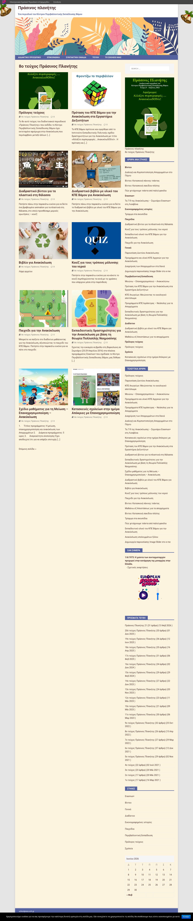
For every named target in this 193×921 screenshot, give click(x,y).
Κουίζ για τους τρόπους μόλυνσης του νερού (146, 229)
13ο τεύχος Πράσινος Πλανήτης (140, 689)
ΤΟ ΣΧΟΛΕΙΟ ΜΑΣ (115, 57)
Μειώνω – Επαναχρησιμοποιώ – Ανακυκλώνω (147, 281)
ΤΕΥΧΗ (97, 57)
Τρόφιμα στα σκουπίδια (136, 214)
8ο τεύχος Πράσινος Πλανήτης (35, 117)
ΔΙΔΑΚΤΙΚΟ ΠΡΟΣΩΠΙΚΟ (30, 57)
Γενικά (128, 248)
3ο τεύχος (130, 770)
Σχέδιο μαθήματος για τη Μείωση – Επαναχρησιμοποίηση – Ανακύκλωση (43, 413)
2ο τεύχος (130, 775)
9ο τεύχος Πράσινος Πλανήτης (139, 723)
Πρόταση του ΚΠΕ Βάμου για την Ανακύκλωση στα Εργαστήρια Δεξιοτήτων (94, 116)
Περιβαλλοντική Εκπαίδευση (139, 276)
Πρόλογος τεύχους (32, 112)
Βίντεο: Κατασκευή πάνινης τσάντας (142, 180)
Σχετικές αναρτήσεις (138, 567)
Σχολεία (129, 352)
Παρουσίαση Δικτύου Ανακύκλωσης (142, 253)
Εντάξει (186, 917)
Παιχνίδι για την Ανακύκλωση (39, 330)
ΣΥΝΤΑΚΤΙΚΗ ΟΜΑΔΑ (77, 57)
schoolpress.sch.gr (26, 911)
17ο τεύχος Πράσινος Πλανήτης (140, 656)
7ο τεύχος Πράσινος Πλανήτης (139, 740)
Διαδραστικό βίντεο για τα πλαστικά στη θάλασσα (149, 224)
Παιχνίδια (129, 219)
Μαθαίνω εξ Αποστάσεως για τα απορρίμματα (147, 337)
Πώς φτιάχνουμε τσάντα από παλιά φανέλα (145, 191)
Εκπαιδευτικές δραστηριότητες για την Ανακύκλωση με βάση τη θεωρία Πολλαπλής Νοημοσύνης (96, 334)
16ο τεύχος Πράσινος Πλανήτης (140, 664)
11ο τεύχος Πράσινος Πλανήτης (140, 714)
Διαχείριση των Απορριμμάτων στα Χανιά (145, 266)
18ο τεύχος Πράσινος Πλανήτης (140, 647)
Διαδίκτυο (130, 323)
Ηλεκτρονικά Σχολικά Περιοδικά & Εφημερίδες (29, 2)
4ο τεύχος (130, 765)
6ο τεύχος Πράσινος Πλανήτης (139, 748)
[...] (48, 135)
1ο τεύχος (130, 780)
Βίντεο (128, 167)
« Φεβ (129, 895)
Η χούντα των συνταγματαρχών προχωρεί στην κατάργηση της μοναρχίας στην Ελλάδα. (147, 560)
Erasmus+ (129, 196)
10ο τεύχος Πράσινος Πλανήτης (140, 706)
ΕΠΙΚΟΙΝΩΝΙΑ (54, 57)
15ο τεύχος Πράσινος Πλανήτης (140, 672)
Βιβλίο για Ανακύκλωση (35, 262)
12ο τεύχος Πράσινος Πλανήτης (140, 698)
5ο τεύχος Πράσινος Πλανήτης (139, 757)
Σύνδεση (57, 2)
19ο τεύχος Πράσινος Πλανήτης (140, 639)
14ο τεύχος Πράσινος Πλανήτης (140, 681)
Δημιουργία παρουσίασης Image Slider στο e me (148, 271)
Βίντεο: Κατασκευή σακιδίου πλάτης (142, 186)
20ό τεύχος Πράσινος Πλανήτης (140, 630)
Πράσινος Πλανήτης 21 (136, 625)
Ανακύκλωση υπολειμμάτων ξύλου (141, 537)
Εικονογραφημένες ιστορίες (138, 209)
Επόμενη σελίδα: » (27, 449)
